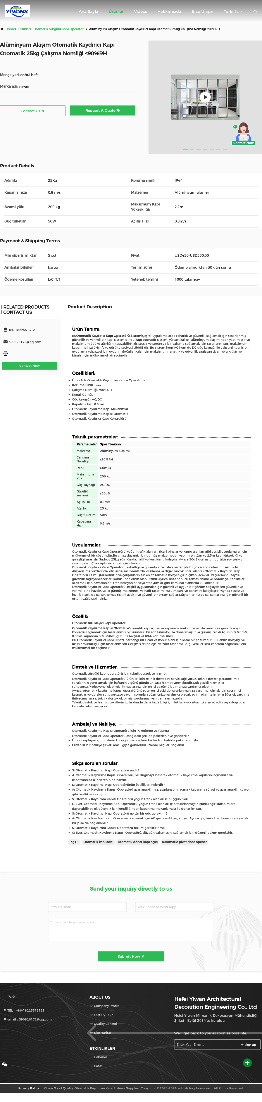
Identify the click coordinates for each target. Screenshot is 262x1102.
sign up (248, 1045)
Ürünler (116, 11)
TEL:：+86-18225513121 (24, 1010)
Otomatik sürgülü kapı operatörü (59, 29)
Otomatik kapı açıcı (98, 842)
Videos (140, 11)
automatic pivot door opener (184, 842)
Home (10, 29)
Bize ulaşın (202, 11)
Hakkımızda (169, 11)
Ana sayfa (88, 11)
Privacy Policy (28, 1088)
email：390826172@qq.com (27, 1019)
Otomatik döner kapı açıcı (138, 842)
